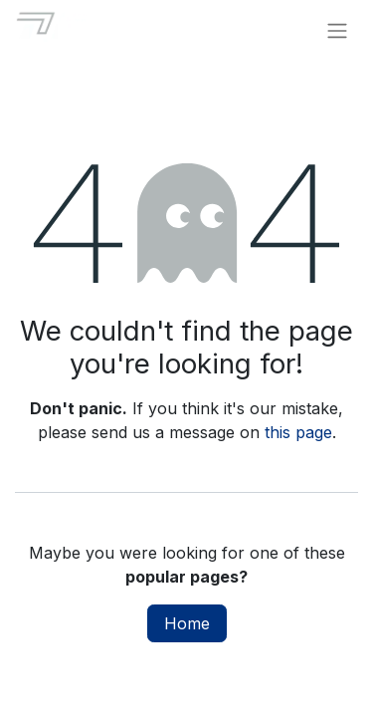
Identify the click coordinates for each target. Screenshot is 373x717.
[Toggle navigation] (337, 30)
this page (298, 432)
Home (187, 623)
